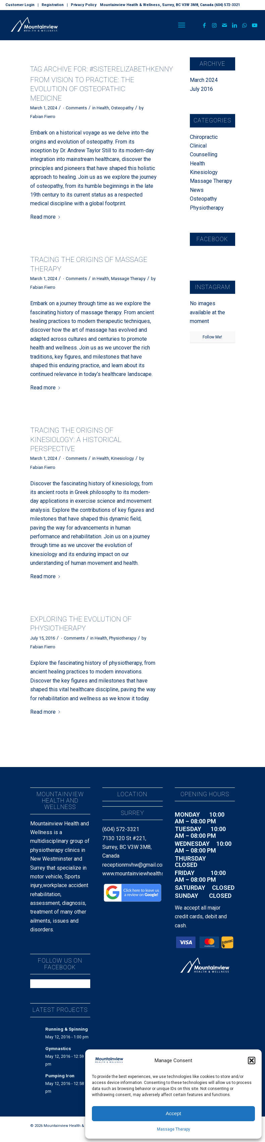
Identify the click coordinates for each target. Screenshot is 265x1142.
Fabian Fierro (42, 116)
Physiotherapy (122, 638)
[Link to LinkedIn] (234, 25)
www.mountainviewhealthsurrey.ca (142, 873)
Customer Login (20, 5)
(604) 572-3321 (120, 829)
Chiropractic (204, 137)
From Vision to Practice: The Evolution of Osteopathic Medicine (82, 89)
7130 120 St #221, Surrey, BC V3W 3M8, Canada (127, 847)
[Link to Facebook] (204, 25)
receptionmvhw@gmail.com (134, 865)
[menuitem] (21, 5)
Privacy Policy (84, 5)
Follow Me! (212, 337)
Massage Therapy (173, 1129)
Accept (173, 1113)
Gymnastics (58, 1048)
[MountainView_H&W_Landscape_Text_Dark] (34, 25)
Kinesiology (122, 458)
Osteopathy (122, 107)
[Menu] (181, 25)
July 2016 (201, 89)
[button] (251, 1060)
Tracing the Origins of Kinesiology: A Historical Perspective (75, 439)
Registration (53, 5)
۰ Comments (74, 107)
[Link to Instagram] (214, 25)
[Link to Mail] (224, 25)
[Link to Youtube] (255, 25)
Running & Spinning (66, 1029)
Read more (46, 217)
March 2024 (204, 80)
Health (103, 107)
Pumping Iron (59, 1075)
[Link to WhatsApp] (245, 25)
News (197, 190)
